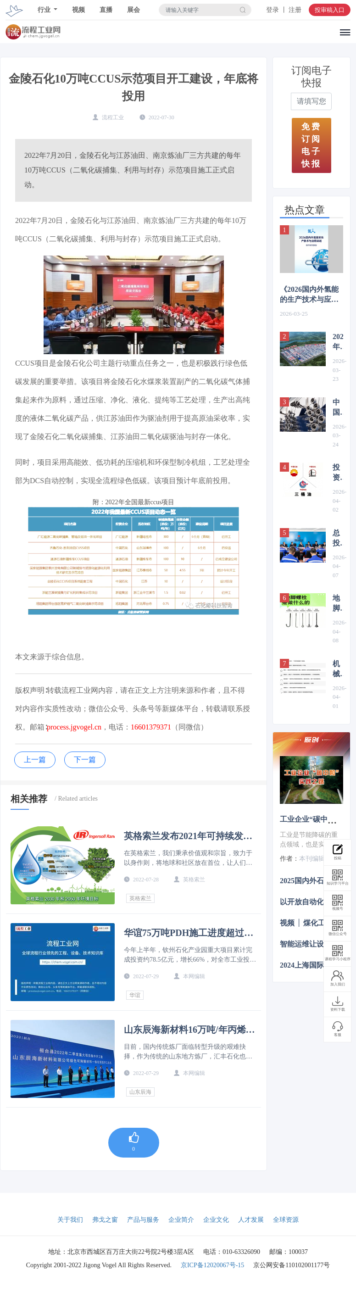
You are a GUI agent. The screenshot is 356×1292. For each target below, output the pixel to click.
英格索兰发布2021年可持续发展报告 (188, 836)
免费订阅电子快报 (311, 145)
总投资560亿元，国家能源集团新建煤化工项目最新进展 (338, 538)
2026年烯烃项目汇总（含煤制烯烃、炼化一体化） (338, 342)
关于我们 (70, 1219)
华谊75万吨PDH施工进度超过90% (184, 933)
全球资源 (286, 1219)
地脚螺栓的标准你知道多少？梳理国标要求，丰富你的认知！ (338, 603)
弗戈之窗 (105, 1219)
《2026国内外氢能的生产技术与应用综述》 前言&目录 (309, 295)
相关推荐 (29, 798)
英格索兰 (140, 898)
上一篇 (35, 759)
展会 (133, 9)
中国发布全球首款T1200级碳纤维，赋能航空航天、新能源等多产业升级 (338, 408)
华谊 (134, 995)
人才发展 (251, 1219)
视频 (78, 9)
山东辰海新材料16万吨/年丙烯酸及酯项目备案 (189, 1030)
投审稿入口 (330, 9)
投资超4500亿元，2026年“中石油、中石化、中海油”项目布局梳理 (338, 473)
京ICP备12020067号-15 (212, 1265)
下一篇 (85, 759)
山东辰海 (140, 1092)
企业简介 (181, 1219)
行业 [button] (45, 9)
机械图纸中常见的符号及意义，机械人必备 (338, 669)
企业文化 (216, 1219)
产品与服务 (143, 1219)
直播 (106, 9)
